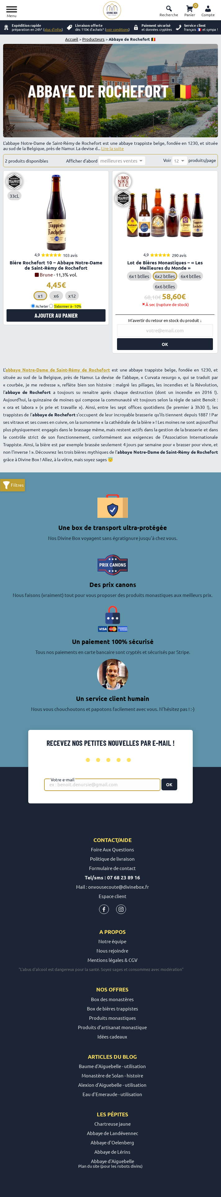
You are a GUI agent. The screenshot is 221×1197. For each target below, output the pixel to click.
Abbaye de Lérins (112, 1152)
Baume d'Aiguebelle (100, 1066)
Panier (189, 10)
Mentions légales (106, 960)
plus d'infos (53, 29)
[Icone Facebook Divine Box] (104, 910)
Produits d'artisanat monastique (112, 1027)
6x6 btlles (165, 286)
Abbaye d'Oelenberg (112, 1142)
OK (169, 784)
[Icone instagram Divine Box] (121, 910)
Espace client (112, 896)
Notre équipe (112, 941)
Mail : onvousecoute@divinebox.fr (112, 887)
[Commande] (122, 160)
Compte (208, 14)
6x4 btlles (191, 276)
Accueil (71, 39)
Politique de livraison (112, 859)
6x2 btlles (165, 276)
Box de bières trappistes (112, 1008)
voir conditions (117, 29)
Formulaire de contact (112, 868)
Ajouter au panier (56, 315)
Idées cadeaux (112, 1036)
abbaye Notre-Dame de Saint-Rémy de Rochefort (58, 369)
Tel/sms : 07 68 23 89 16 (112, 877)
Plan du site (88, 1166)
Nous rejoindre (112, 950)
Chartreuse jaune (112, 1124)
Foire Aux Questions (112, 849)
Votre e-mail (62, 779)
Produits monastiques (112, 1018)
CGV (133, 960)
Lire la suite (112, 148)
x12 (72, 296)
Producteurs (93, 39)
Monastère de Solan (103, 1075)
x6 (56, 296)
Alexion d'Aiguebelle (100, 1085)
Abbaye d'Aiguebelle (112, 1161)
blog (130, 1056)
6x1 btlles (139, 276)
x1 (40, 296)
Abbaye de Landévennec (112, 1133)
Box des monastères (112, 999)
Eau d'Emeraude (100, 1094)
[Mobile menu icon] (13, 10)
